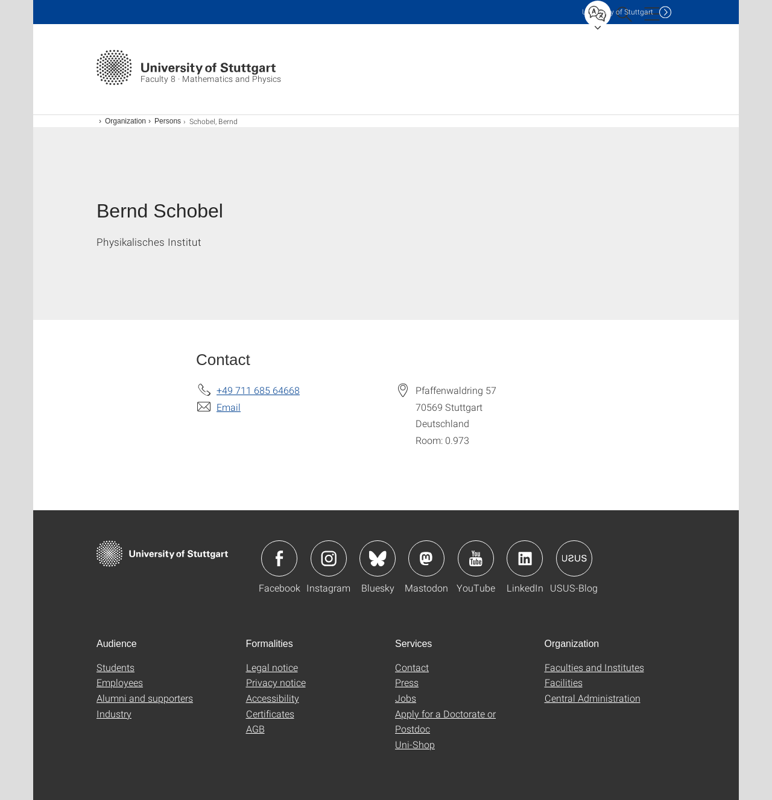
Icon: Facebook (279, 558)
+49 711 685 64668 (258, 390)
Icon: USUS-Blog (574, 558)
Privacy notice (276, 682)
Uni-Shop (415, 744)
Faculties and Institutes (594, 667)
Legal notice (272, 667)
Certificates (270, 713)
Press (407, 682)
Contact (412, 667)
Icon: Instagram (329, 558)
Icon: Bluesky (377, 558)
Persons (167, 121)
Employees (119, 682)
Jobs (405, 698)
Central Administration (593, 698)
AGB (255, 728)
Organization (125, 121)
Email (229, 407)
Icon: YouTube (476, 558)
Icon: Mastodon (426, 558)
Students (115, 667)
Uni (617, 11)
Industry (113, 713)
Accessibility (272, 698)
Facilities (564, 682)
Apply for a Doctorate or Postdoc (445, 721)
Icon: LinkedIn (525, 558)
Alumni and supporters (144, 698)
